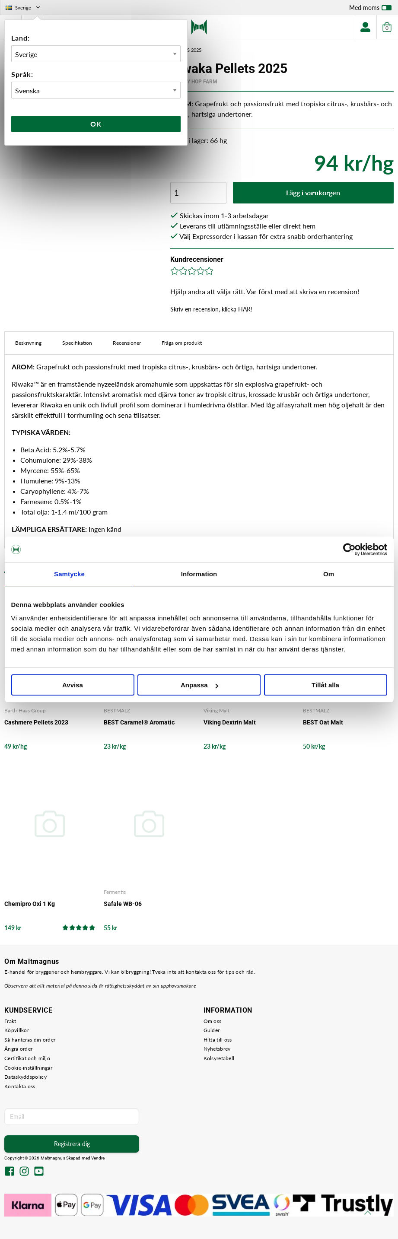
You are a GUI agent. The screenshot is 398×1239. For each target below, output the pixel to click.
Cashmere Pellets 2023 (36, 722)
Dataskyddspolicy (25, 1077)
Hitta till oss (218, 1039)
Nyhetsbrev (217, 1048)
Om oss (213, 1021)
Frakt (10, 1021)
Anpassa (199, 685)
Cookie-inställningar (28, 1067)
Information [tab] (199, 574)
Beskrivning (28, 343)
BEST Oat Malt (323, 722)
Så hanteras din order (29, 1039)
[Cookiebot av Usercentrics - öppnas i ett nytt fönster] (349, 549)
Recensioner (127, 343)
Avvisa (72, 685)
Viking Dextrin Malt (230, 722)
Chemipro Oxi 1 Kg (29, 903)
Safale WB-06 (123, 903)
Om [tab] (328, 574)
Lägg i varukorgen (313, 192)
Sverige (23, 8)
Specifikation (77, 343)
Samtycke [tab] (69, 574)
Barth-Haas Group (25, 710)
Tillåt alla (325, 685)
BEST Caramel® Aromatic (139, 722)
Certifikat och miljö (27, 1058)
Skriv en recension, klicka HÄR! (211, 309)
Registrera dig (72, 1143)
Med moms (370, 9)
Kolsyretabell (219, 1058)
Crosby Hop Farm (193, 82)
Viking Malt (216, 710)
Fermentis (115, 892)
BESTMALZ (117, 710)
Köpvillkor (16, 1030)
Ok (96, 124)
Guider (212, 1030)
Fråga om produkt (182, 343)
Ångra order (18, 1048)
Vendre (98, 1158)
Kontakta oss (19, 1086)
